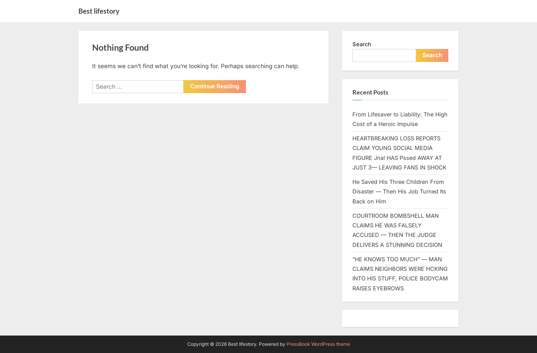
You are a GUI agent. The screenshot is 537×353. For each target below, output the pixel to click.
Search (361, 44)
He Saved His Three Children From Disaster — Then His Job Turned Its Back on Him (399, 191)
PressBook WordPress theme (318, 344)
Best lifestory (99, 11)
